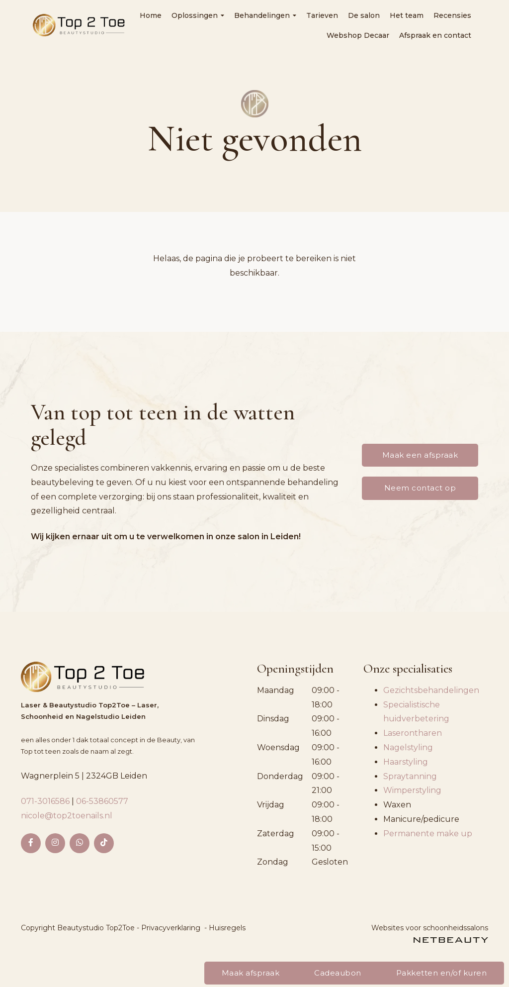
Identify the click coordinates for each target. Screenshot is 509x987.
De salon (364, 15)
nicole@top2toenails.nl (66, 815)
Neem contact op (420, 488)
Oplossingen (197, 15)
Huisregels (227, 927)
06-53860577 (102, 801)
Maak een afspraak (420, 455)
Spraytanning (410, 776)
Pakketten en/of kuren (441, 973)
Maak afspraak (251, 973)
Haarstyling (405, 762)
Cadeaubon (337, 973)
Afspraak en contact (435, 35)
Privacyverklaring (170, 927)
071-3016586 (46, 801)
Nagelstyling (408, 747)
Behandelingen (265, 15)
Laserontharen (412, 733)
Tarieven (322, 15)
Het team (407, 15)
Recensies (452, 15)
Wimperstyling (412, 790)
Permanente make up (427, 833)
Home (151, 15)
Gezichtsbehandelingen (431, 690)
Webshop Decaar (358, 35)
